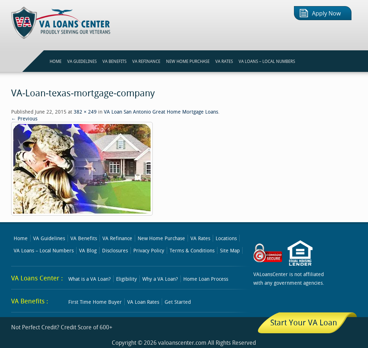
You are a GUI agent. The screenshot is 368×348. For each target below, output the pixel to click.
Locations (226, 238)
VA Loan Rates (143, 301)
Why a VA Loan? (160, 278)
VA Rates (200, 238)
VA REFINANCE (146, 61)
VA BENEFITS (114, 61)
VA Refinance (117, 238)
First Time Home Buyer (95, 301)
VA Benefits (83, 238)
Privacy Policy (148, 250)
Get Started (178, 301)
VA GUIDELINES (82, 61)
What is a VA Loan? (89, 278)
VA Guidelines (49, 238)
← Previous (24, 118)
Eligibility (126, 278)
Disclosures (115, 250)
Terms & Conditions (192, 250)
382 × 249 (85, 111)
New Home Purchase (161, 238)
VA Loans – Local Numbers (267, 61)
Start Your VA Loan (303, 322)
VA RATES (224, 61)
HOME (55, 61)
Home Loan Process (205, 278)
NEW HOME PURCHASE (188, 61)
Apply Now (326, 13)
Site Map (230, 250)
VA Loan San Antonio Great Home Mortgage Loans (161, 111)
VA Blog (88, 250)
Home (21, 238)
